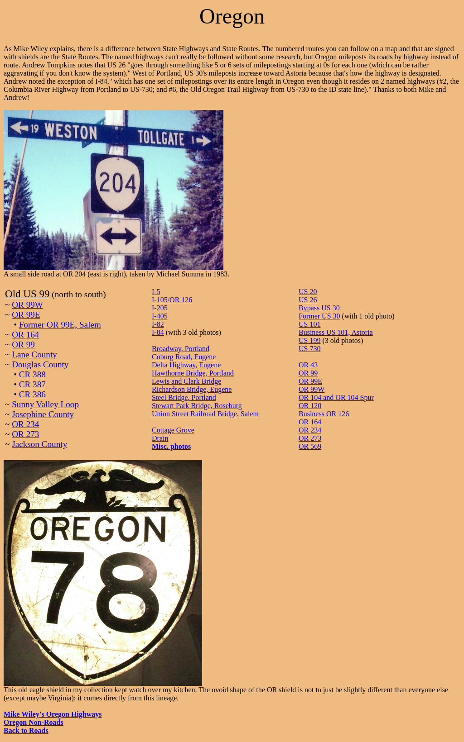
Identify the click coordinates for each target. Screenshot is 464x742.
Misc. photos (171, 446)
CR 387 (32, 384)
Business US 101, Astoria (336, 332)
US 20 (308, 291)
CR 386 (32, 394)
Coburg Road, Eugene (184, 357)
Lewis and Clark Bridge (186, 381)
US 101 (309, 324)
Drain (160, 438)
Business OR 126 (324, 414)
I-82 (158, 324)
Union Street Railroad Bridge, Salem (205, 414)
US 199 (309, 340)
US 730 (309, 348)
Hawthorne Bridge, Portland (193, 373)
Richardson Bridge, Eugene (192, 389)
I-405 (160, 316)
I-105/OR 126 (172, 300)
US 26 (308, 300)
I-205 (160, 308)
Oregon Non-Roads (33, 722)
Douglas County (40, 364)
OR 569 (310, 446)
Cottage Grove (173, 430)
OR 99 (23, 344)
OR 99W (27, 304)
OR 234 (25, 424)
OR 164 (25, 334)
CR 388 (32, 374)
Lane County (34, 354)
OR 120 (310, 405)
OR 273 (25, 434)
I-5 (156, 291)
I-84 (158, 332)
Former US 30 (319, 316)
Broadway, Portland (180, 348)
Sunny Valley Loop (45, 404)
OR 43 (308, 365)
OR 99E (26, 314)
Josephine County (43, 414)
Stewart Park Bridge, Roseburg (197, 405)
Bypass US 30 (319, 308)
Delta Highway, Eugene (186, 365)
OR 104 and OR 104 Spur (336, 397)
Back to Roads (26, 730)
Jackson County (39, 444)
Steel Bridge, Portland (184, 397)
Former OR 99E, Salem (60, 324)
